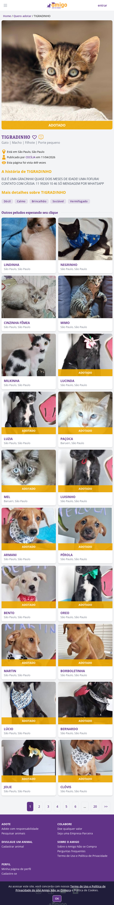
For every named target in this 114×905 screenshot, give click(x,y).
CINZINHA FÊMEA (17, 323)
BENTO (9, 613)
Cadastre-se (9, 873)
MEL (7, 497)
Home (7, 16)
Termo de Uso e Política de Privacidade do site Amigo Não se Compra (61, 888)
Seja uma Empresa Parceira (75, 833)
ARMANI (10, 555)
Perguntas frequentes (71, 851)
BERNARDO (69, 729)
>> (106, 806)
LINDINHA (11, 265)
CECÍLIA (30, 157)
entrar (102, 5)
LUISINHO (67, 497)
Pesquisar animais (13, 833)
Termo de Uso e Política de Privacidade (82, 856)
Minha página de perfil (16, 869)
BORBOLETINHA (72, 671)
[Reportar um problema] (41, 137)
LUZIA (8, 439)
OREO (64, 613)
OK (57, 898)
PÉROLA (66, 555)
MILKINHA (11, 381)
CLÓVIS (65, 787)
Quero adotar (22, 16)
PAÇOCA (66, 439)
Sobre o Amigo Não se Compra (77, 846)
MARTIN (10, 671)
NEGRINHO (68, 265)
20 (95, 806)
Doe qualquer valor (69, 829)
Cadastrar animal (13, 846)
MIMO (65, 323)
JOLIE (8, 787)
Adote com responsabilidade (20, 829)
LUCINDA (67, 381)
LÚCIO (8, 729)
